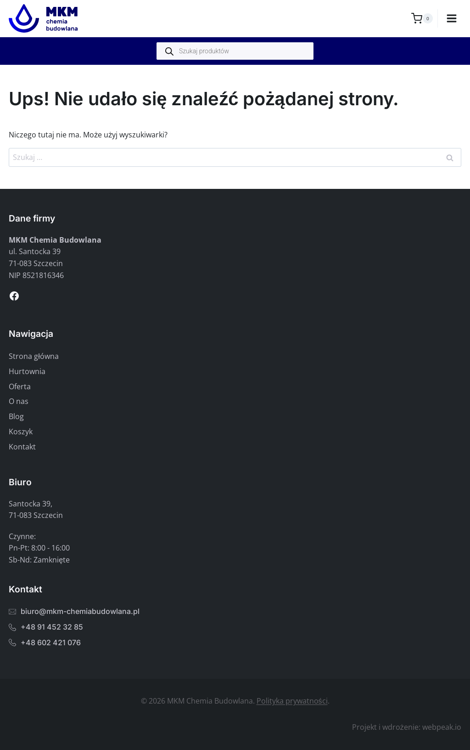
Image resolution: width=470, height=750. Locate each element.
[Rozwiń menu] (451, 18)
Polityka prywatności (292, 701)
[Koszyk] (422, 18)
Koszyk (21, 431)
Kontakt (22, 447)
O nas (18, 401)
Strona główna (34, 356)
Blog (16, 416)
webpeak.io (441, 727)
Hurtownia (27, 371)
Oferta (20, 386)
